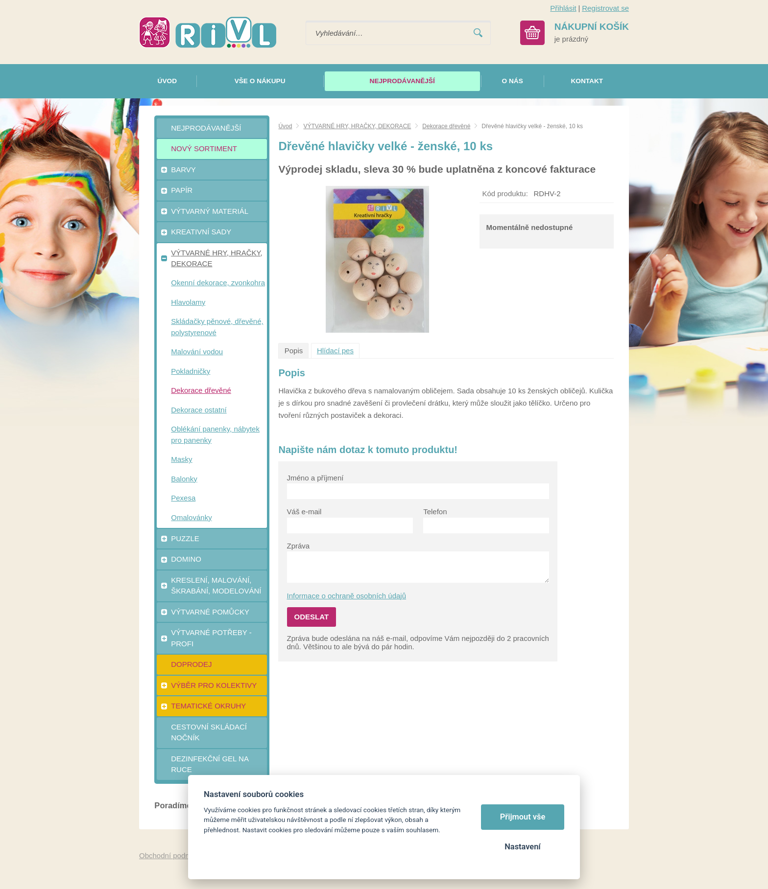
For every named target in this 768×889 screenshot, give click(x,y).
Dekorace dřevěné (446, 126)
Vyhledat (478, 33)
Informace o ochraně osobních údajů (347, 596)
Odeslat (311, 617)
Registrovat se (605, 8)
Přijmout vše (523, 816)
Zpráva (298, 546)
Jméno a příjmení (315, 478)
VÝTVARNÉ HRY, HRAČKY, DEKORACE (357, 126)
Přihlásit (563, 8)
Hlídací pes (335, 350)
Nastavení (522, 846)
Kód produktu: (505, 193)
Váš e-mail (304, 511)
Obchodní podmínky (172, 855)
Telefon (435, 511)
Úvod (285, 126)
